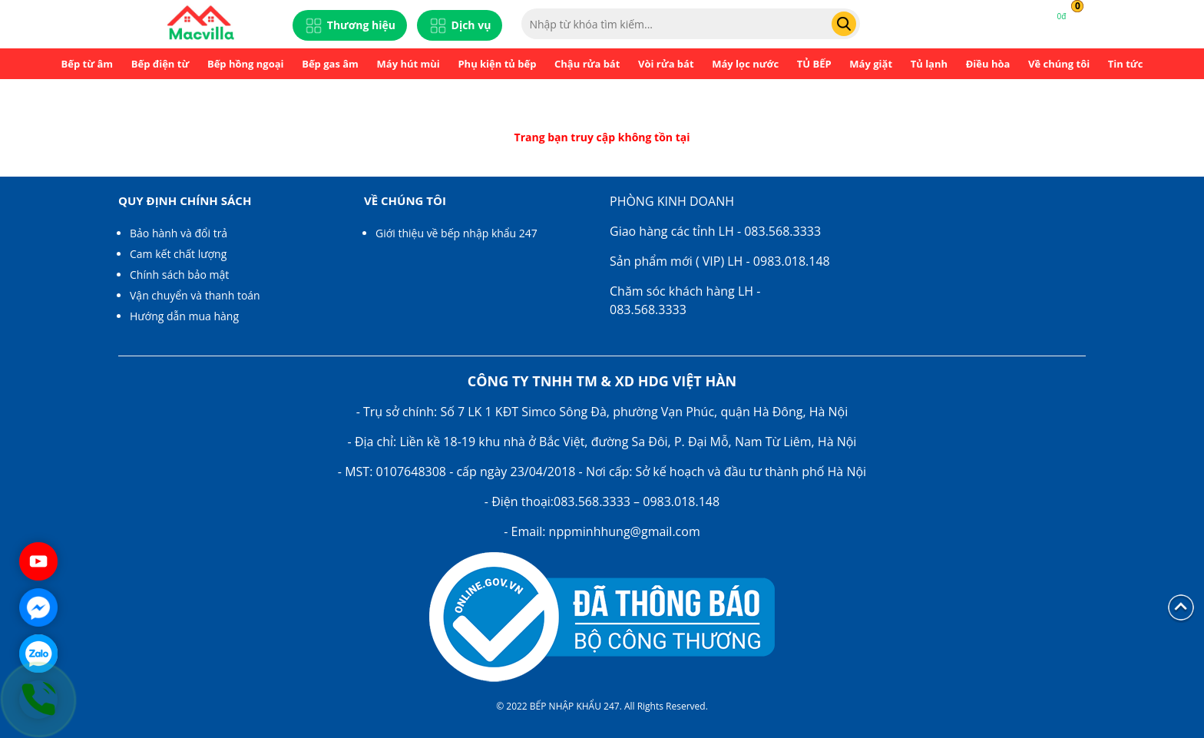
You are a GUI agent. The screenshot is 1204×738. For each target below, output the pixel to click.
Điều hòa (988, 64)
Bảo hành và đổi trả (178, 233)
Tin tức (1125, 64)
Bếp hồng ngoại (245, 64)
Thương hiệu (349, 25)
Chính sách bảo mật (179, 274)
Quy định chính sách (184, 200)
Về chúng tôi (1059, 64)
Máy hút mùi (408, 64)
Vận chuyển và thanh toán (195, 295)
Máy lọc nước (745, 64)
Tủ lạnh (929, 64)
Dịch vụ (459, 25)
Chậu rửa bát (587, 64)
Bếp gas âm (330, 64)
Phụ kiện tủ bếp (497, 64)
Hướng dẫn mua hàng (184, 316)
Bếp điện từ (160, 64)
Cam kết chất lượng (178, 254)
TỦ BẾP (814, 64)
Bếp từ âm (87, 64)
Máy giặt (870, 64)
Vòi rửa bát (666, 64)
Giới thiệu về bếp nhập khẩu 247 (456, 233)
